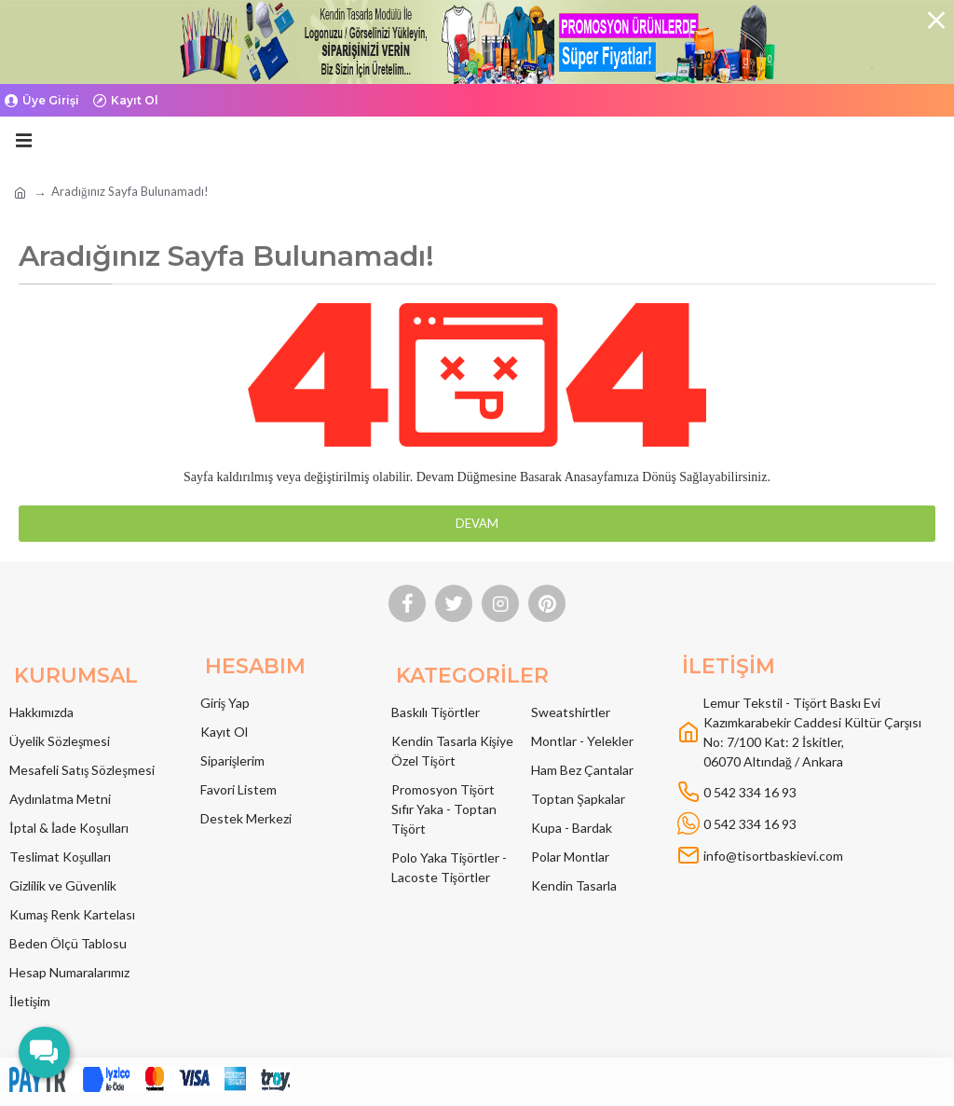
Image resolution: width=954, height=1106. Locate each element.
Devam (477, 523)
